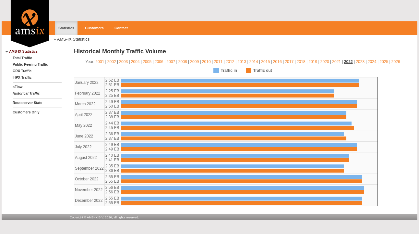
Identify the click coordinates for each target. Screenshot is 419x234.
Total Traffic (22, 58)
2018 (301, 61)
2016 (277, 61)
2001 (99, 61)
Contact (121, 28)
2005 (147, 61)
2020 (324, 61)
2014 (253, 61)
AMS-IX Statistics (73, 39)
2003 (123, 61)
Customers (94, 28)
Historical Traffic (26, 93)
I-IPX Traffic (22, 77)
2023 (360, 61)
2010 (206, 61)
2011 (218, 61)
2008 (182, 61)
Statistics (66, 28)
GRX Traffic (22, 71)
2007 (170, 61)
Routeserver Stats (27, 103)
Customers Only (26, 112)
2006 (159, 61)
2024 (372, 61)
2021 (336, 61)
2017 (289, 61)
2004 (135, 61)
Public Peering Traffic (30, 64)
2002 (111, 61)
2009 (194, 61)
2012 (230, 61)
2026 (395, 61)
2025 (383, 61)
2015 (265, 61)
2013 (241, 61)
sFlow (17, 87)
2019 (312, 61)
